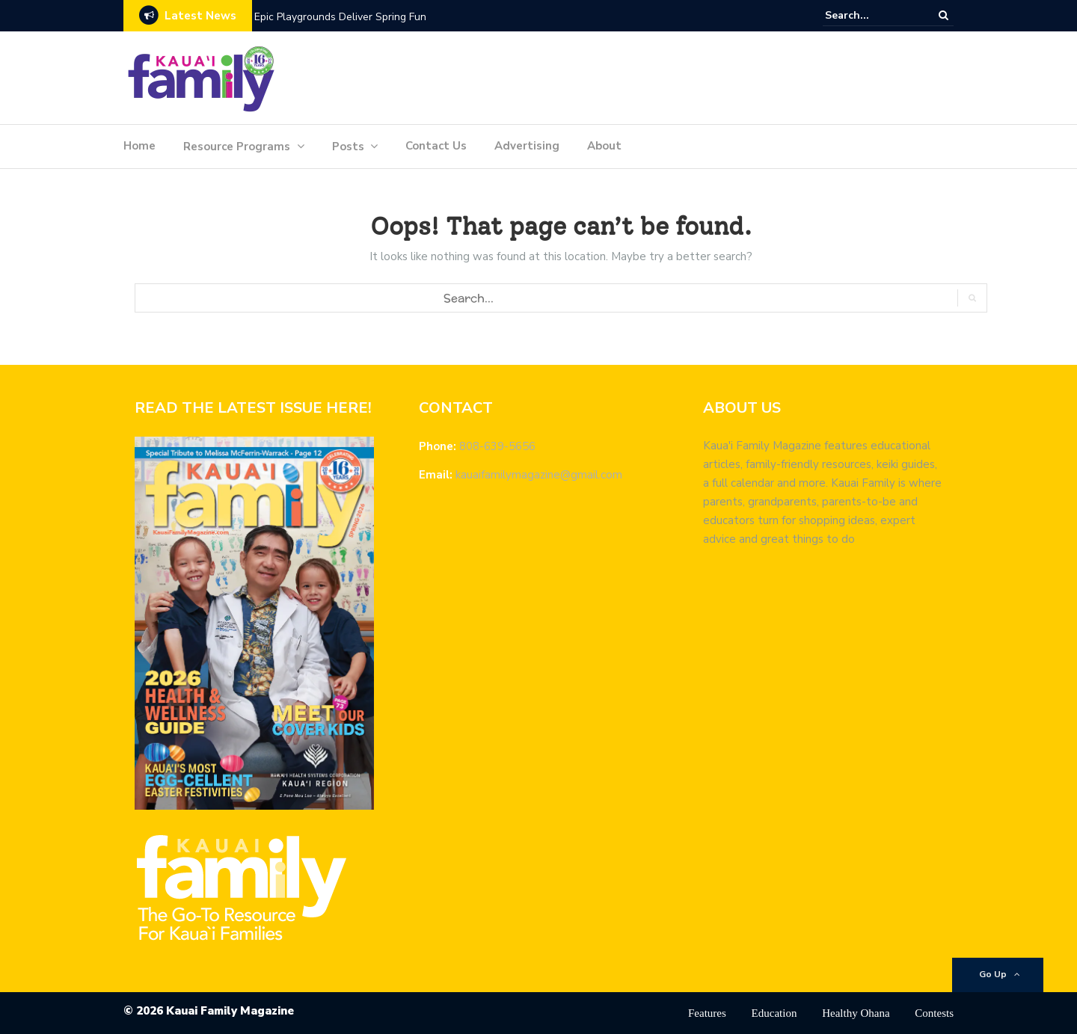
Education (774, 1013)
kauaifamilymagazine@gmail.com (538, 474)
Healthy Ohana (855, 1013)
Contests (934, 1013)
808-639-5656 (497, 446)
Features (707, 1013)
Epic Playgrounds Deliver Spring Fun (340, 17)
